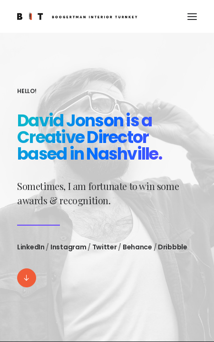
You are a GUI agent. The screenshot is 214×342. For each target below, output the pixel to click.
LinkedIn (31, 247)
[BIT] (77, 16)
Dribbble (172, 247)
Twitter (104, 247)
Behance (137, 247)
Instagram (68, 247)
